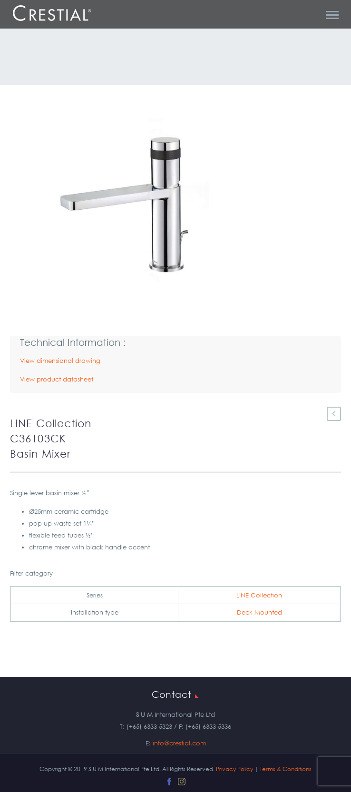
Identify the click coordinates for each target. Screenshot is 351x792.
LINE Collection (259, 595)
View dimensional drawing (60, 361)
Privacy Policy (234, 769)
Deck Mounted (259, 612)
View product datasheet (56, 379)
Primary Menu (332, 15)
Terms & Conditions (286, 769)
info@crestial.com (179, 743)
